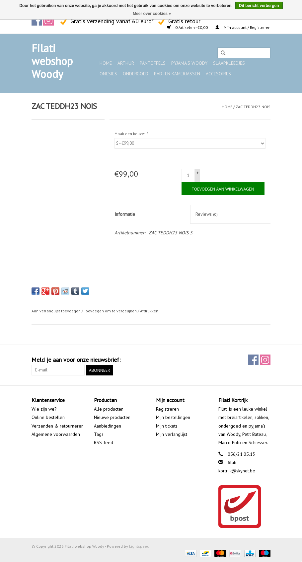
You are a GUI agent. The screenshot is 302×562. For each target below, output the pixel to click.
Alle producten (108, 409)
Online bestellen (48, 417)
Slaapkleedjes (229, 63)
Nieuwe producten (112, 417)
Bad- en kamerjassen (177, 74)
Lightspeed (139, 546)
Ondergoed (135, 74)
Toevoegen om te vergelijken (111, 310)
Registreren (167, 409)
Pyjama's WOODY (189, 63)
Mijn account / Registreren (242, 27)
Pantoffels (153, 63)
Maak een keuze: (130, 133)
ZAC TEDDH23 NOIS (253, 106)
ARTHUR (125, 63)
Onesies (108, 74)
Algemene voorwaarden (56, 434)
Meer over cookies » (152, 13)
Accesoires (218, 74)
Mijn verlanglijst (171, 434)
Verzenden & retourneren (58, 426)
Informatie (124, 214)
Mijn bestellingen (173, 417)
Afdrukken (149, 310)
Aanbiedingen (107, 426)
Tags (99, 434)
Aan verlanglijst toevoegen (56, 310)
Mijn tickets (167, 426)
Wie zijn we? (44, 409)
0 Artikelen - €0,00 (188, 27)
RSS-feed (103, 442)
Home (106, 63)
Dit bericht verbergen (259, 5)
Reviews (206, 214)
